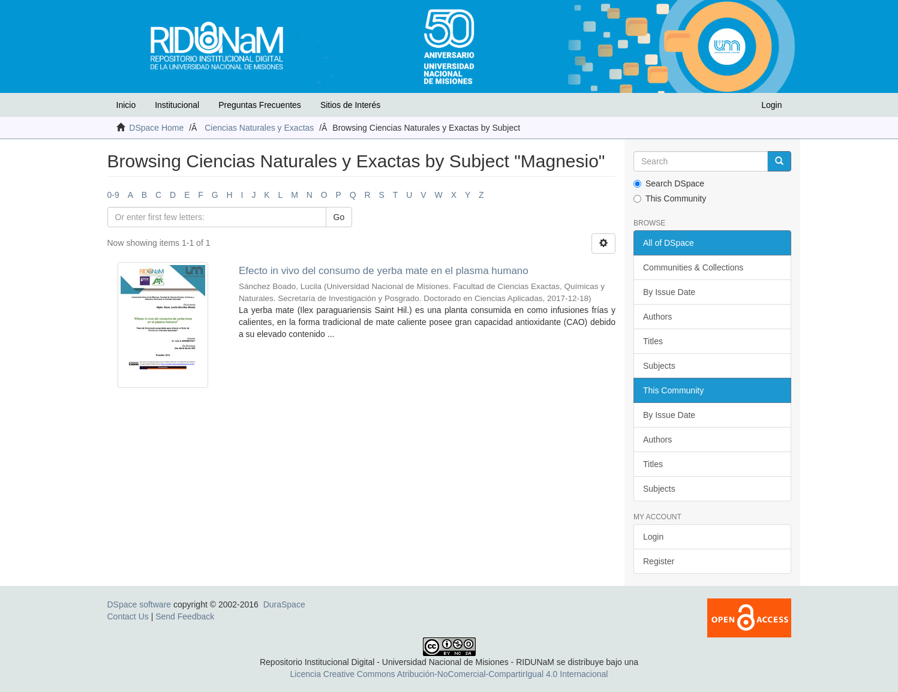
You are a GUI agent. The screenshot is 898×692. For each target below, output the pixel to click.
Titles (653, 341)
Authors (657, 316)
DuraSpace (284, 604)
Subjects (659, 366)
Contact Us (128, 616)
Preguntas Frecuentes (259, 105)
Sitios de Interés (350, 105)
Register (658, 561)
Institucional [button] (177, 105)
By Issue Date (669, 292)
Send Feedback (184, 616)
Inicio (126, 105)
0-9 (113, 195)
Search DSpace (668, 183)
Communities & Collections (693, 267)
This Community (669, 198)
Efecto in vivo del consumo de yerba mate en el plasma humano (383, 270)
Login (653, 536)
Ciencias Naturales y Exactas (259, 128)
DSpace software (139, 604)
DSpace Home (156, 128)
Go (339, 217)
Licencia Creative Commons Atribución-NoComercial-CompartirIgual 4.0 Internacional (449, 674)
